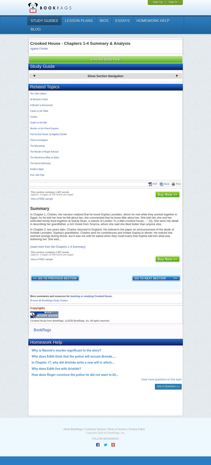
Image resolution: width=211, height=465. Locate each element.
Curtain (33, 117)
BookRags (42, 330)
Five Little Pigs (37, 175)
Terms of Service (116, 429)
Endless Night (37, 169)
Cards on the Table (39, 111)
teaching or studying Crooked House (91, 296)
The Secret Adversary (40, 163)
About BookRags (73, 429)
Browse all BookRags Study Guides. (49, 300)
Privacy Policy (137, 429)
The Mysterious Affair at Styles (44, 157)
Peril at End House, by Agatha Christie (48, 134)
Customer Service (95, 429)
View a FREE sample (42, 199)
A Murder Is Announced (41, 105)
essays (122, 21)
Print (176, 184)
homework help (153, 21)
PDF (152, 184)
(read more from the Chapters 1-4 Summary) (58, 246)
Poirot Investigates (39, 140)
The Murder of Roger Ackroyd (44, 152)
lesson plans (79, 21)
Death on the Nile (38, 122)
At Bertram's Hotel (39, 99)
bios (104, 21)
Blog (36, 29)
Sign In (173, 2)
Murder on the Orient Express (44, 128)
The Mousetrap (37, 146)
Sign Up (158, 2)
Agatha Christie (39, 48)
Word (164, 184)
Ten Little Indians (38, 93)
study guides (44, 21)
